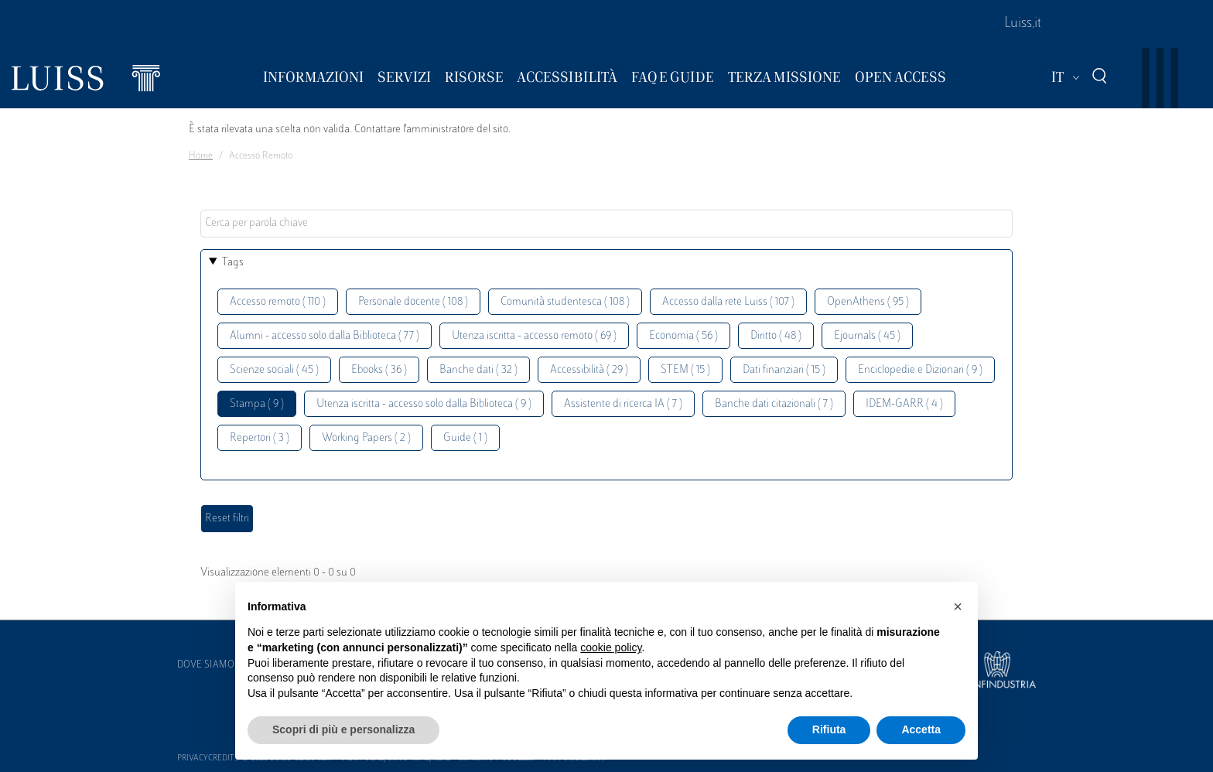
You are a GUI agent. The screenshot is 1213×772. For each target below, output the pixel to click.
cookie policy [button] (610, 647)
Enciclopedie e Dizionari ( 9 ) (920, 370)
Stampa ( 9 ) (257, 404)
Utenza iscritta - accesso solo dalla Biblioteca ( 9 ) (423, 404)
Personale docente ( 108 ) (413, 302)
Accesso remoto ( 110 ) (278, 302)
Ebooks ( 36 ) (379, 370)
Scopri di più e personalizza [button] (343, 729)
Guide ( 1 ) (465, 438)
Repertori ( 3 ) (259, 438)
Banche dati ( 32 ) (478, 370)
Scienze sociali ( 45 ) (274, 370)
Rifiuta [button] (829, 729)
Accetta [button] (921, 729)
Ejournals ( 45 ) (867, 336)
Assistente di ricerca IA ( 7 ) (623, 404)
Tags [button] (233, 262)
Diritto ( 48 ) (775, 336)
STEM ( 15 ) (685, 370)
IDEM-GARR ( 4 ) (904, 404)
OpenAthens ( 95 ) (868, 302)
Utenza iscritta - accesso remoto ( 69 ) (534, 336)
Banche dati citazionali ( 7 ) (774, 404)
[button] (957, 606)
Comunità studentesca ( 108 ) (565, 302)
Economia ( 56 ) (683, 336)
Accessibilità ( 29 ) (589, 370)
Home (201, 156)
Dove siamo (205, 665)
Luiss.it (1022, 24)
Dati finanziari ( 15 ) (784, 370)
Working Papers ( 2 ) (366, 438)
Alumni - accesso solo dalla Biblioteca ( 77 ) (324, 336)
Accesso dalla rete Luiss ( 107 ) (728, 302)
